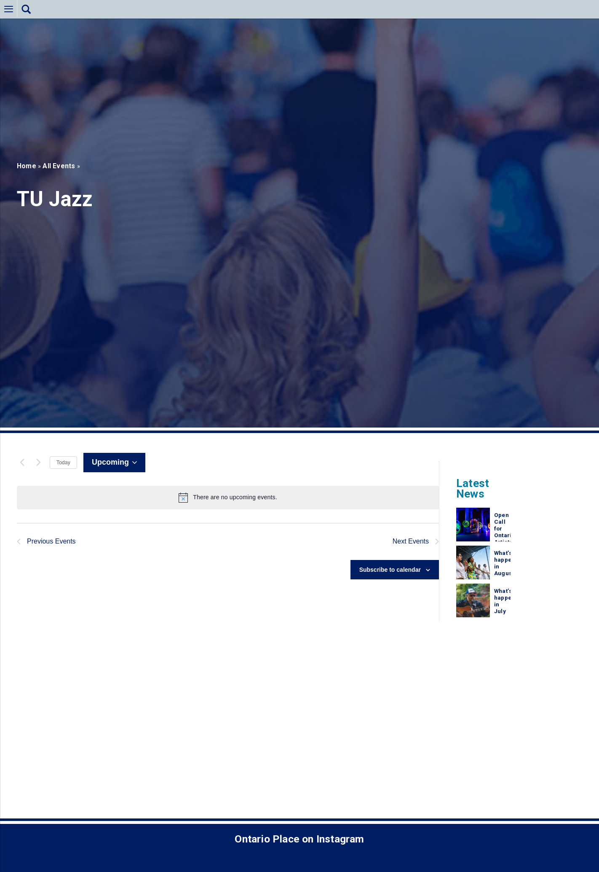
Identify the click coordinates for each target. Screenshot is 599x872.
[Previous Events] (22, 463)
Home (26, 166)
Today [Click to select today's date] (63, 463)
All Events (59, 166)
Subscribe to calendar (390, 571)
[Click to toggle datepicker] (114, 462)
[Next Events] (38, 463)
